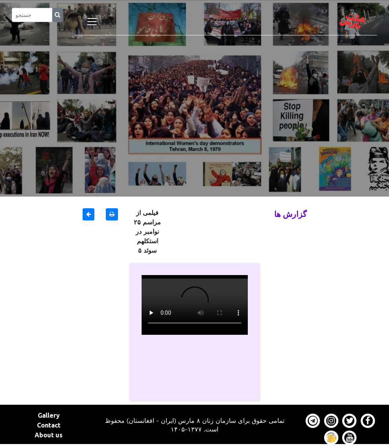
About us (49, 435)
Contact (49, 425)
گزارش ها (290, 213)
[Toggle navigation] (92, 21)
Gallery (49, 415)
